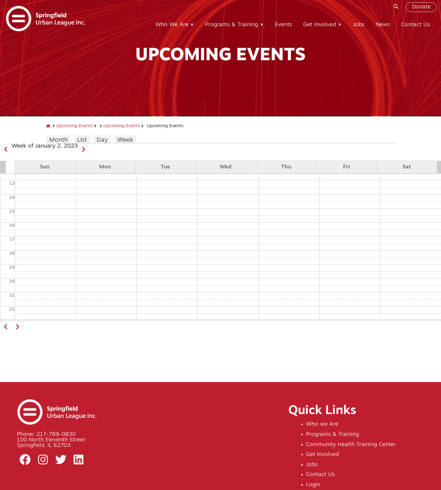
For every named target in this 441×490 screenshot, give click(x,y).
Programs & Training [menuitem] (232, 27)
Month (58, 140)
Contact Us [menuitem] (415, 25)
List (82, 140)
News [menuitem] (383, 25)
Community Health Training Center (351, 445)
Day (102, 140)
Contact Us (320, 474)
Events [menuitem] (283, 25)
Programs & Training (332, 434)
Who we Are (322, 424)
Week (125, 140)
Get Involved (322, 454)
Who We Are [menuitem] (172, 27)
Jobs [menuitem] (358, 25)
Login (313, 485)
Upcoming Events (74, 126)
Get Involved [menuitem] (320, 27)
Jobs (312, 465)
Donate (421, 7)
